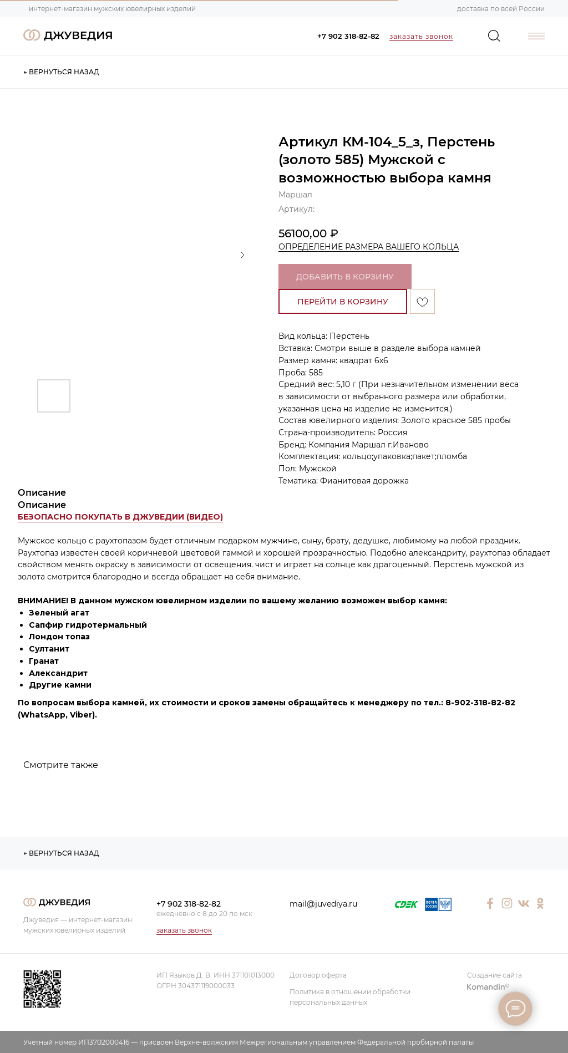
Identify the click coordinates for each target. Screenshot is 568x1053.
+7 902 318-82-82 (348, 36)
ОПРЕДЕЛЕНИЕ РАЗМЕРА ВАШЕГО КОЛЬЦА (368, 247)
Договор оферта (318, 975)
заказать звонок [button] (421, 36)
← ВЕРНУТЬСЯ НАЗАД (61, 72)
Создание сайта (494, 975)
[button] (120, 517)
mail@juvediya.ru (323, 904)
